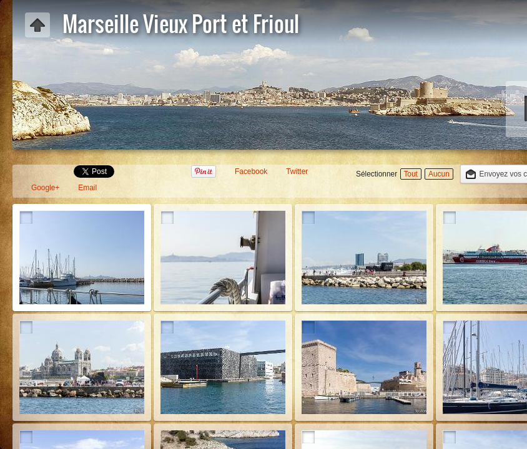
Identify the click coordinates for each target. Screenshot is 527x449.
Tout (410, 174)
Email (87, 187)
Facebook (251, 171)
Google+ (45, 187)
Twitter (297, 171)
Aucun (439, 174)
